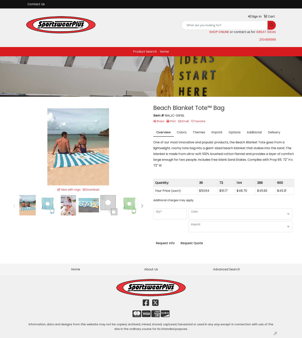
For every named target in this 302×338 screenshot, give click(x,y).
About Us (151, 269)
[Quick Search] (225, 25)
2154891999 (267, 39)
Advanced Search (226, 269)
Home (164, 51)
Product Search (145, 51)
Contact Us (36, 4)
